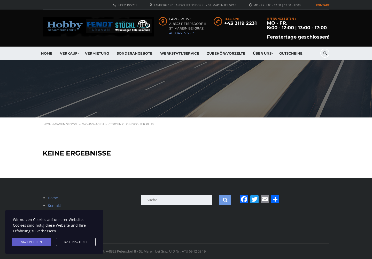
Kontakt (322, 5)
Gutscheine (291, 53)
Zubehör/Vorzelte (226, 53)
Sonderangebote (134, 53)
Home (46, 53)
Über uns (262, 53)
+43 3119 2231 (240, 23)
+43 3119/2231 (127, 5)
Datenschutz (76, 242)
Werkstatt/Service (179, 53)
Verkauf (68, 53)
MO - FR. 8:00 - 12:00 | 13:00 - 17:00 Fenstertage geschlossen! (298, 30)
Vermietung (97, 53)
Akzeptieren (31, 242)
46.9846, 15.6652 (181, 33)
